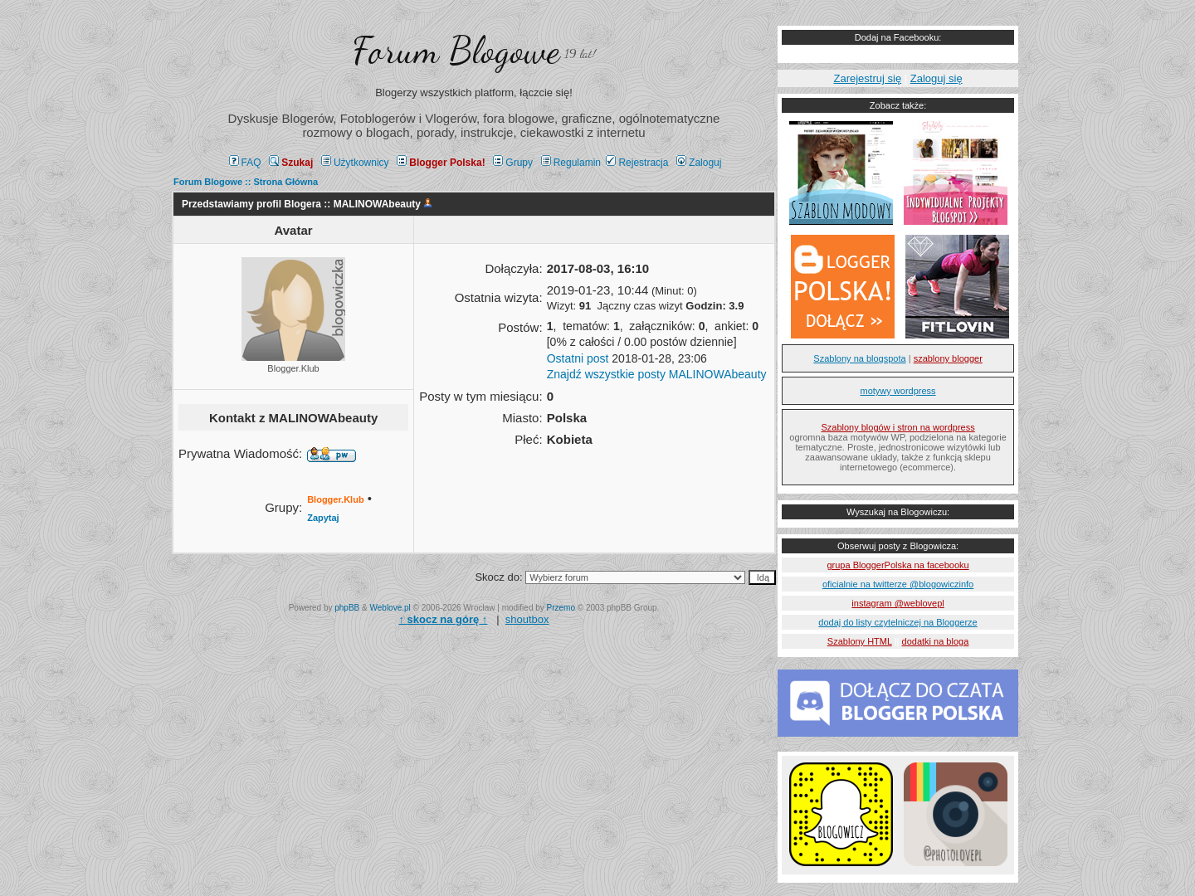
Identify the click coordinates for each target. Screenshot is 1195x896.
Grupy (513, 162)
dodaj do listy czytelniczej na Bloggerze (897, 622)
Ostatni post (578, 358)
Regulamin (571, 162)
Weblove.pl (390, 607)
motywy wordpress (898, 391)
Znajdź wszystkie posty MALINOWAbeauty (657, 374)
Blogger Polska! (441, 162)
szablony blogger (948, 358)
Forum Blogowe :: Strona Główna (245, 182)
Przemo (561, 607)
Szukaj (291, 162)
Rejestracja (637, 162)
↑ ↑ (442, 619)
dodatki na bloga (935, 641)
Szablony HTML (859, 641)
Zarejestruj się (868, 78)
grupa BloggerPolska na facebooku (897, 565)
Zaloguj (698, 162)
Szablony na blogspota (859, 358)
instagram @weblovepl (897, 603)
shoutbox (527, 619)
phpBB (346, 607)
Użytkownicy (355, 162)
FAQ (245, 162)
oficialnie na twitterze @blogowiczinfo (897, 584)
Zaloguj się (936, 78)
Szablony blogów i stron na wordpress (897, 427)
